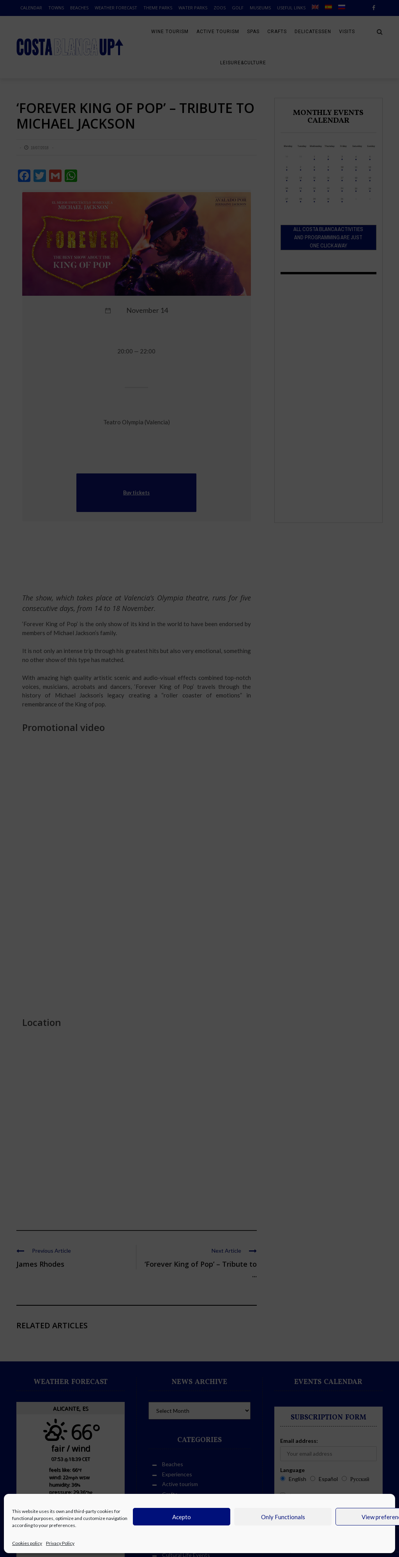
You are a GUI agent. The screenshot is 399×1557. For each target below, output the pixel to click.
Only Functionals (283, 1516)
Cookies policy (27, 1543)
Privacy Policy (60, 1543)
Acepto (181, 1516)
